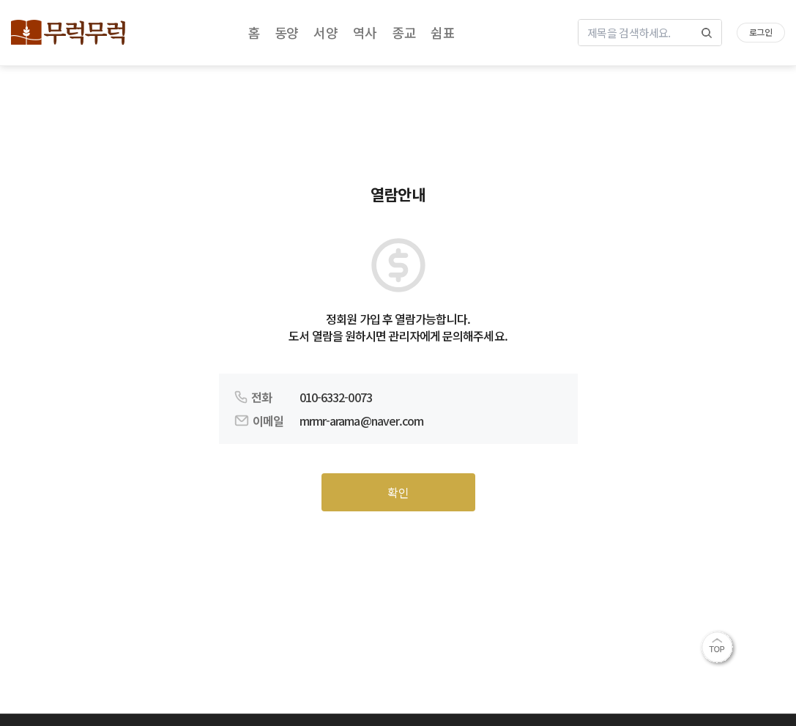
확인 (398, 492)
